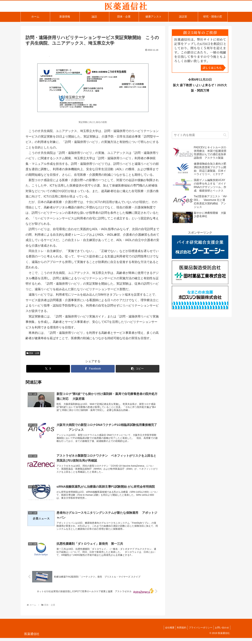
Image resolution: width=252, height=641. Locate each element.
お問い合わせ (221, 630)
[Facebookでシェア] (93, 369)
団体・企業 (33, 353)
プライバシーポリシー (199, 630)
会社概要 (166, 630)
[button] (137, 369)
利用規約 (179, 630)
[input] (200, 135)
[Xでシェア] (48, 369)
